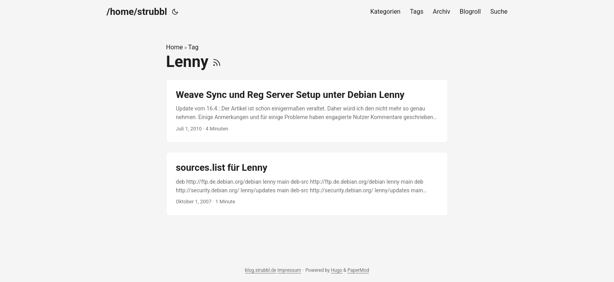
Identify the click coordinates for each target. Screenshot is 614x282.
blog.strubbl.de (260, 270)
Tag (193, 47)
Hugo (336, 270)
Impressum (289, 270)
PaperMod (358, 270)
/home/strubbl (137, 11)
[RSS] (216, 61)
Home (174, 47)
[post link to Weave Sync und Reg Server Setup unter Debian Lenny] (307, 111)
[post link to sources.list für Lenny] (307, 183)
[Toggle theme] (175, 12)
